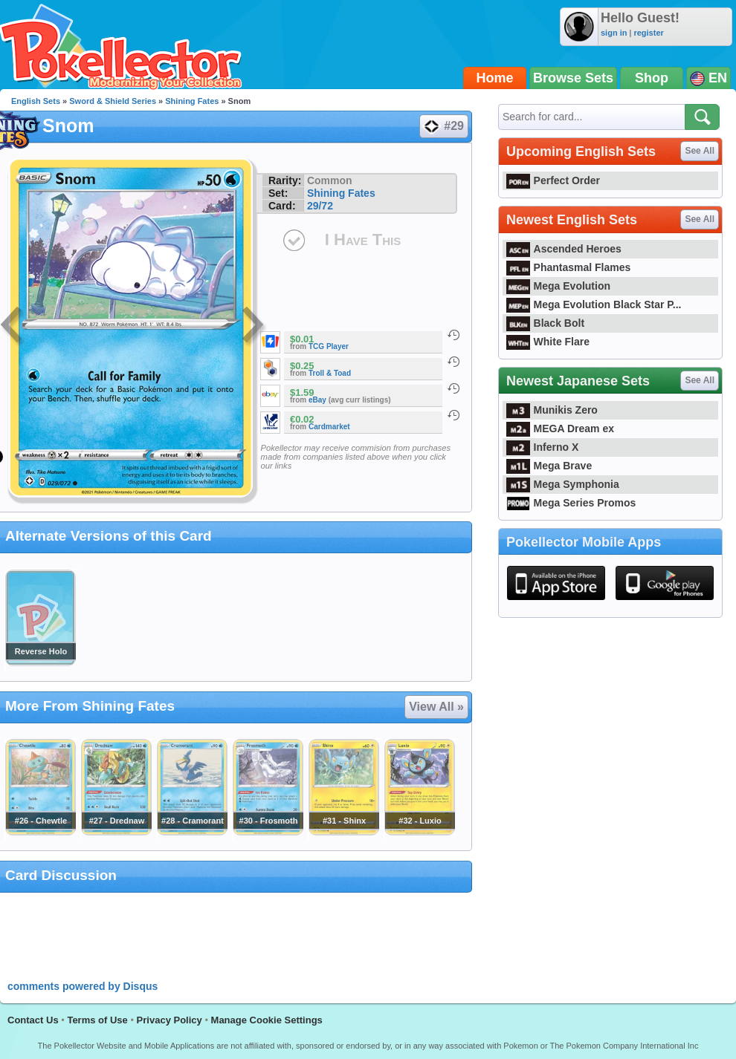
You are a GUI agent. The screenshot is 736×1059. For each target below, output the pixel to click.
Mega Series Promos (571, 503)
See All (699, 151)
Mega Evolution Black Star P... (594, 304)
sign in (614, 32)
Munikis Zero (552, 410)
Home (495, 78)
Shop (651, 78)
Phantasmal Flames (568, 267)
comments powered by (82, 986)
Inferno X (542, 447)
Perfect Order (553, 180)
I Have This (363, 239)
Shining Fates (192, 101)
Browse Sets (573, 78)
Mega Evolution (558, 286)
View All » (436, 706)
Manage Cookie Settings (267, 1020)
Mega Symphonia (562, 484)
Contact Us (33, 1020)
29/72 (320, 206)
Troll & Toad (330, 373)
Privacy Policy (169, 1020)
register (648, 32)
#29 (443, 126)
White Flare (548, 342)
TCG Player (329, 346)
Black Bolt (545, 323)
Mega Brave (549, 466)
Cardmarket (329, 427)
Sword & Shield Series (112, 101)
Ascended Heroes (564, 249)
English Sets (35, 101)
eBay (317, 400)
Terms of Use (97, 1020)
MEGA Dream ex (560, 428)
